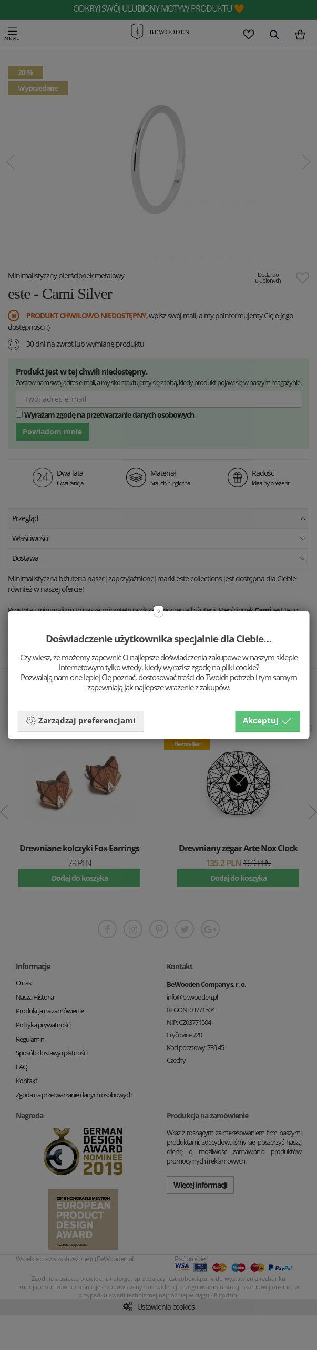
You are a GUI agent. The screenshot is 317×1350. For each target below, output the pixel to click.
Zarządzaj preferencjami (80, 720)
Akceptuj (267, 720)
